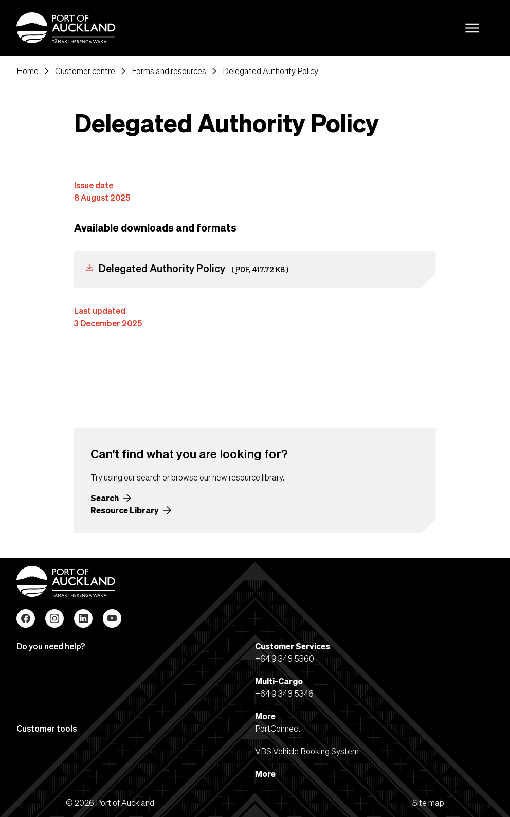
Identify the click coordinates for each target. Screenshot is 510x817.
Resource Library (124, 510)
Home (27, 71)
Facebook (25, 618)
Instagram (54, 618)
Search (104, 497)
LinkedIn (83, 618)
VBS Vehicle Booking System (307, 750)
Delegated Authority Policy (270, 71)
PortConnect (278, 728)
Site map (428, 802)
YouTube (112, 618)
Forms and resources (169, 71)
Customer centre (85, 71)
